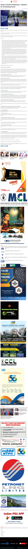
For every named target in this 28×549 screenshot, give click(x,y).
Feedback (2, 533)
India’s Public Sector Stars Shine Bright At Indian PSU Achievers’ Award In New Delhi (22, 414)
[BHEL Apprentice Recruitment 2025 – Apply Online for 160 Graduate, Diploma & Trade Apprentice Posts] (3, 248)
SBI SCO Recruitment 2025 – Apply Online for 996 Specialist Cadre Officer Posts (14, 260)
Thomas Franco (2, 141)
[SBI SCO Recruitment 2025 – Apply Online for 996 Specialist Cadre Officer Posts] (3, 261)
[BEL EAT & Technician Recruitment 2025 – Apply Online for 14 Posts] (3, 251)
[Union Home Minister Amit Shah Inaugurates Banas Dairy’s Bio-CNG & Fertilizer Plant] (23, 154)
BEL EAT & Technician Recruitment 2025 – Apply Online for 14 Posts (12, 250)
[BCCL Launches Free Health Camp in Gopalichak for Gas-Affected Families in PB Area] (14, 154)
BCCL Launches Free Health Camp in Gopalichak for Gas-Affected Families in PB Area (14, 158)
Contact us (2, 535)
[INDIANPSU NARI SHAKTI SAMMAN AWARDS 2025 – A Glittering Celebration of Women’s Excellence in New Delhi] (7, 412)
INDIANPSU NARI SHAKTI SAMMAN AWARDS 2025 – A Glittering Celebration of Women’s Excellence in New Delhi (7, 417)
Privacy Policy (2, 531)
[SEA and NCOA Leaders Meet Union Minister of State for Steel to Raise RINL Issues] (5, 154)
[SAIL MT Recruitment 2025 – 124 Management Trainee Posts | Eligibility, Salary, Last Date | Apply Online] (3, 258)
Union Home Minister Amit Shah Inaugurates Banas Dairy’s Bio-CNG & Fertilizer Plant (23, 158)
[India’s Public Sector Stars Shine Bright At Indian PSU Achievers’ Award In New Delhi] (16, 414)
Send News (2, 534)
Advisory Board (2, 532)
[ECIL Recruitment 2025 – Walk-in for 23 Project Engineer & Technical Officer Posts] (3, 255)
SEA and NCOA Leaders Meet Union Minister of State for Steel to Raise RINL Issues (5, 158)
